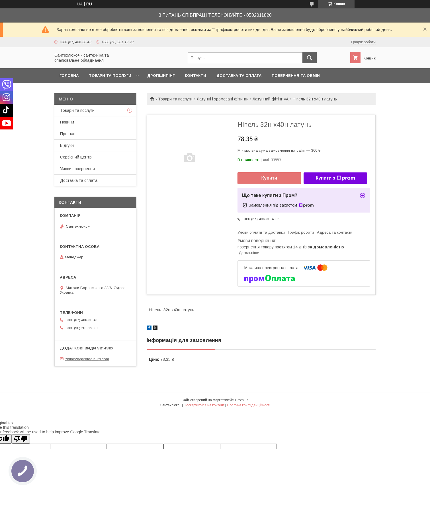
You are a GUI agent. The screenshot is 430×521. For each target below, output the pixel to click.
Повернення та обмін (296, 75)
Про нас (67, 133)
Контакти (195, 75)
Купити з (335, 178)
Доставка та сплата (238, 75)
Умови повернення (77, 168)
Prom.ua (242, 400)
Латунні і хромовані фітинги (223, 99)
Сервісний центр (76, 157)
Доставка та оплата (78, 180)
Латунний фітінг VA (270, 99)
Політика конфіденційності (248, 405)
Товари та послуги (110, 75)
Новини (67, 122)
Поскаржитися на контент (204, 405)
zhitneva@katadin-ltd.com (87, 359)
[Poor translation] (21, 439)
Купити (269, 178)
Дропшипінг (161, 75)
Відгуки (67, 145)
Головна (69, 75)
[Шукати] (309, 57)
